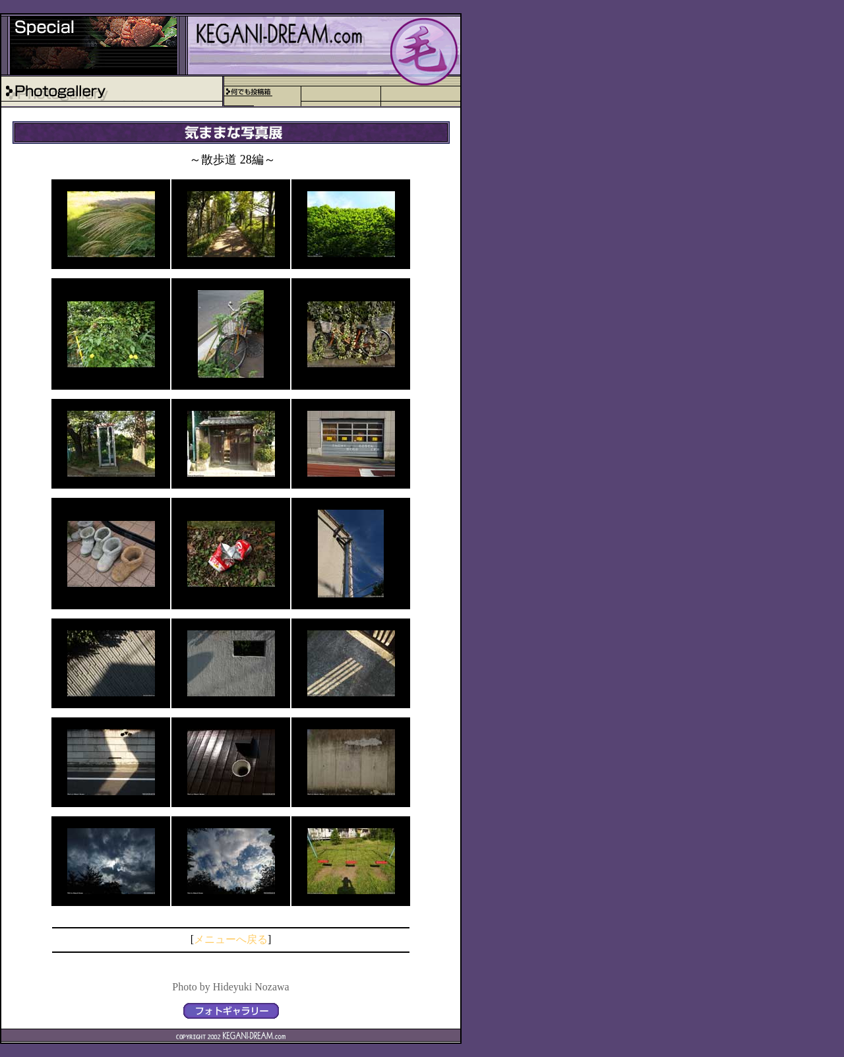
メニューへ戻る (231, 939)
